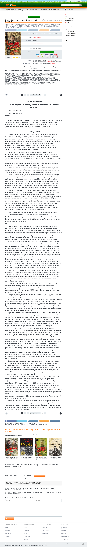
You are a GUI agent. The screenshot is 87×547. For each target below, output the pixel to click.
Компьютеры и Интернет (71, 38)
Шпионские (7, 537)
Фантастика (52, 5)
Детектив (7, 528)
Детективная (26, 530)
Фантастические (45, 530)
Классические (8, 533)
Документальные (69, 20)
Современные (45, 533)
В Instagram (33, 29)
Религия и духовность (70, 31)
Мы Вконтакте (55, 29)
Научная (25, 533)
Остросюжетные (45, 531)
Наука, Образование (70, 18)
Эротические (45, 534)
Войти (71, 1)
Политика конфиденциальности (67, 537)
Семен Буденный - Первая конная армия (55, 458)
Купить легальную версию (47, 52)
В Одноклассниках (45, 29)
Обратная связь (64, 539)
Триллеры (7, 536)
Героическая (26, 528)
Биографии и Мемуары (38, 43)
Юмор (67, 37)
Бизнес (67, 29)
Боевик (6, 527)
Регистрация (77, 1)
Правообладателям (65, 536)
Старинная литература (70, 35)
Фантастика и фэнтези (70, 13)
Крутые (6, 534)
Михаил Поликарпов (37, 37)
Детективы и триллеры (30, 5)
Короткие (44, 528)
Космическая (26, 531)
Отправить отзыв (9, 518)
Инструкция (52, 63)
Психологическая (27, 534)
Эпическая (26, 539)
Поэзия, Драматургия (70, 40)
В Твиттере (21, 29)
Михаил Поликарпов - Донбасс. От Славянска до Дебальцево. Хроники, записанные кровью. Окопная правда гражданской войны (12, 459)
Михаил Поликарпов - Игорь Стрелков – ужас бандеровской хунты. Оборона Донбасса (41, 458)
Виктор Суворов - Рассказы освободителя (26, 458)
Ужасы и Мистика (27, 536)
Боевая (25, 527)
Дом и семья (68, 27)
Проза (67, 22)
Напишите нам (49, 61)
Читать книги (21, 5)
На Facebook (10, 29)
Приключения (68, 24)
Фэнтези (25, 537)
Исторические (8, 531)
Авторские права (33, 17)
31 (45, 94)
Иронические (8, 530)
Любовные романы (43, 5)
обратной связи (43, 545)
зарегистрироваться (20, 483)
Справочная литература (70, 33)
